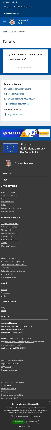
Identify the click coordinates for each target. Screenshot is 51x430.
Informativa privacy (8, 388)
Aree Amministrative (9, 195)
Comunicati (5, 292)
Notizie (4, 289)
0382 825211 (20, 348)
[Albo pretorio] (8, 7)
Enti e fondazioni (7, 201)
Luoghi (4, 307)
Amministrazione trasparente (12, 382)
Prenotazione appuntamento (12, 360)
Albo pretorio (6, 385)
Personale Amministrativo (11, 208)
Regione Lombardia (10, 2)
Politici (4, 205)
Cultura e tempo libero (9, 226)
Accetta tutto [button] (18, 422)
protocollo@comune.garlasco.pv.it (19, 338)
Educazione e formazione (10, 258)
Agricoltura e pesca (8, 277)
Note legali (5, 391)
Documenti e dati (7, 211)
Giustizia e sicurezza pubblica (12, 261)
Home (5, 31)
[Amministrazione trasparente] (22, 7)
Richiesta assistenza (9, 370)
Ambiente (5, 267)
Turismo (4, 242)
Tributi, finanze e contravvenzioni (14, 264)
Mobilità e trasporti (8, 245)
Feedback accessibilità (9, 398)
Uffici (3, 198)
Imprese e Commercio (9, 233)
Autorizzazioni (6, 274)
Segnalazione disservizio (10, 363)
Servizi (13, 31)
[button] (25, 426)
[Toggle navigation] (4, 21)
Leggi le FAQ (6, 366)
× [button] (49, 401)
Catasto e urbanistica (9, 239)
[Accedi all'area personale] (11, 13)
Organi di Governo (8, 192)
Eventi (3, 310)
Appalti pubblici (7, 236)
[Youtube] (5, 179)
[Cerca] (46, 21)
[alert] (25, 414)
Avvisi (3, 296)
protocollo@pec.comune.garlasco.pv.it (19, 341)
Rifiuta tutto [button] (32, 422)
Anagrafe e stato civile (9, 223)
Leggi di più (39, 412)
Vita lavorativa (6, 230)
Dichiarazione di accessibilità (12, 395)
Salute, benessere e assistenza (13, 271)
